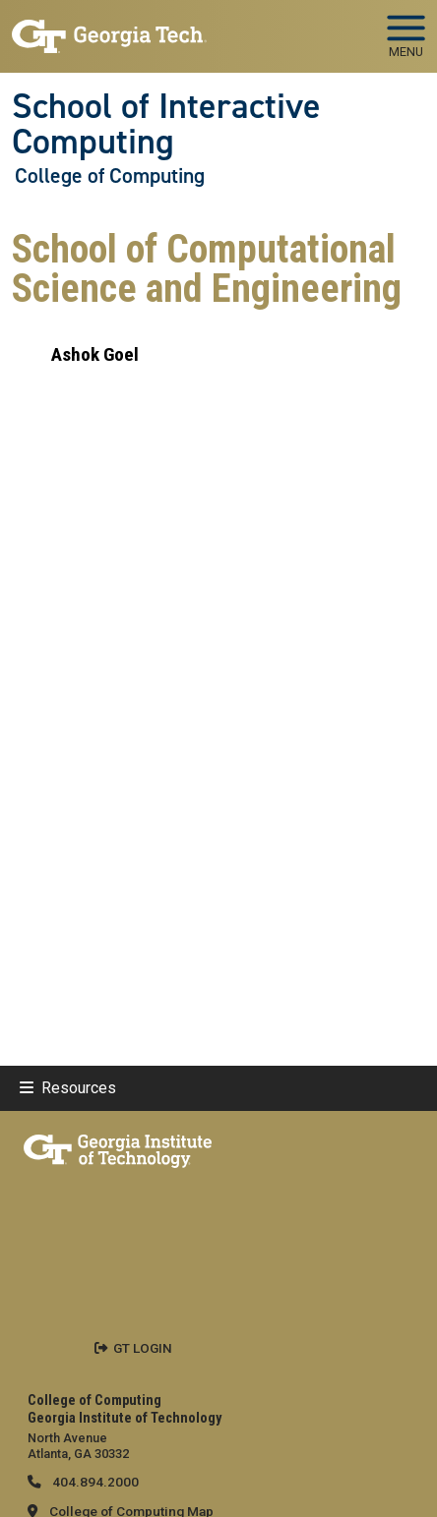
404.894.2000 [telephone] (94, 1481)
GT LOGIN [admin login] (142, 1348)
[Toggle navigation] (406, 29)
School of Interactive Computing (166, 124)
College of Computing (110, 176)
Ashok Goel (95, 354)
